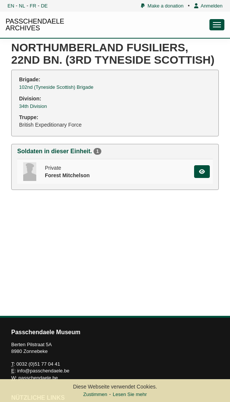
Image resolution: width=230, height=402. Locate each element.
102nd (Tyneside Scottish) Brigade (56, 87)
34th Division (33, 106)
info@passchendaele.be (43, 371)
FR (33, 6)
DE (44, 6)
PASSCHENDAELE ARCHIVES (35, 25)
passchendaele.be (38, 378)
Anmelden (208, 6)
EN (10, 6)
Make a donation (162, 6)
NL (22, 6)
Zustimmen (95, 394)
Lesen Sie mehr (130, 394)
